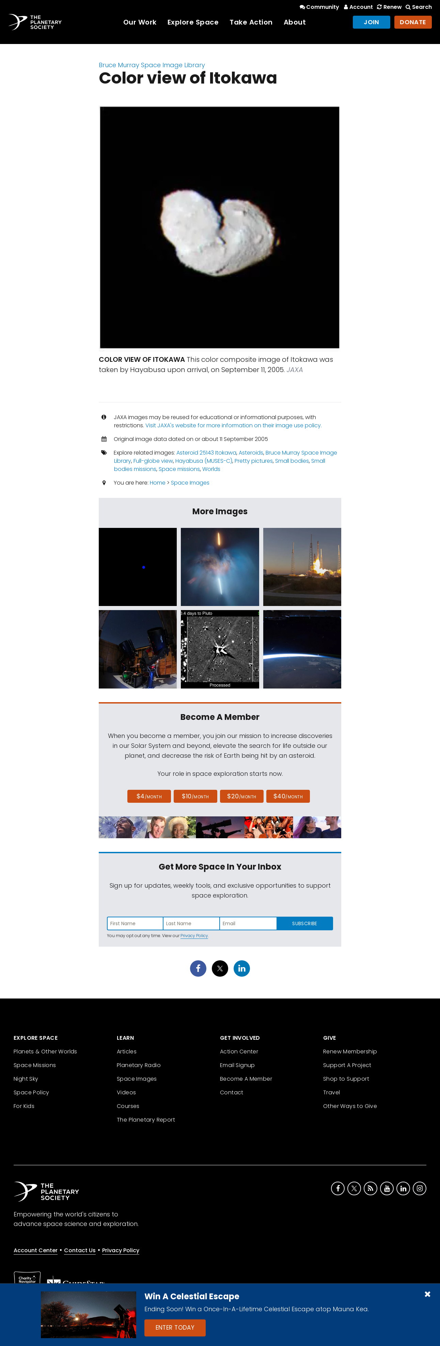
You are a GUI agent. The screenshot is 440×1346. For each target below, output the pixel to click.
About (295, 22)
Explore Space (193, 22)
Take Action (251, 22)
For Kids (24, 1106)
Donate (413, 22)
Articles (127, 1051)
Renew (389, 7)
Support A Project (347, 1065)
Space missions (179, 469)
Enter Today (175, 1327)
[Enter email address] (248, 923)
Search (418, 7)
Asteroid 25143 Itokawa (206, 453)
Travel (331, 1092)
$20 (241, 796)
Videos (126, 1092)
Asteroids (251, 453)
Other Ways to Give (350, 1106)
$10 (195, 796)
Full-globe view (153, 461)
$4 (149, 796)
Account (357, 7)
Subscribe (304, 923)
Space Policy (31, 1092)
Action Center (239, 1051)
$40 (288, 796)
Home (158, 483)
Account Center (36, 1250)
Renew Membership (350, 1051)
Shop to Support (346, 1079)
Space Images (190, 483)
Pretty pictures (254, 461)
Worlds (211, 469)
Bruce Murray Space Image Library (152, 65)
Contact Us (80, 1250)
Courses (128, 1106)
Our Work (140, 22)
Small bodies (292, 461)
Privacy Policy (194, 935)
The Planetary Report (146, 1120)
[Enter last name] (191, 923)
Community (319, 7)
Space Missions (35, 1065)
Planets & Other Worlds (45, 1051)
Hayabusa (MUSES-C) (203, 461)
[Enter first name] (135, 923)
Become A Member (246, 1079)
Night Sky (26, 1079)
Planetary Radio (139, 1065)
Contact (231, 1092)
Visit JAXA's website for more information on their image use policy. (233, 425)
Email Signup (237, 1065)
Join (371, 22)
